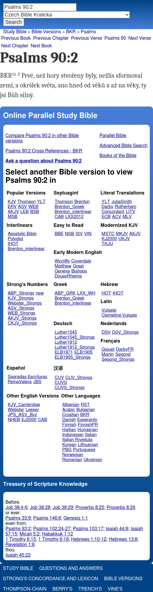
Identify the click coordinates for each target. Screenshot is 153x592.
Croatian (70, 415)
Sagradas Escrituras (27, 377)
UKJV (124, 239)
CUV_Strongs (78, 377)
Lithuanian (88, 445)
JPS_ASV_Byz (22, 415)
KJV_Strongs (21, 298)
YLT (41, 201)
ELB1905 (83, 352)
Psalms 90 (115, 38)
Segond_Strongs (118, 359)
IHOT (13, 244)
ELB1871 (64, 352)
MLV (127, 216)
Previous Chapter (51, 38)
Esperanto (87, 420)
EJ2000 (28, 420)
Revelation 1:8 (20, 544)
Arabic (68, 410)
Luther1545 (66, 332)
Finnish (69, 425)
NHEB (14, 420)
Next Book (41, 46)
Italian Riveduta (77, 440)
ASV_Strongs (21, 308)
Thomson (26, 201)
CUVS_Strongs (70, 387)
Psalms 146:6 (47, 518)
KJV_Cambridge (24, 405)
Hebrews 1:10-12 (89, 539)
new (40, 293)
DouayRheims (68, 276)
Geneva (62, 271)
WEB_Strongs (21, 313)
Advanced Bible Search (123, 145)
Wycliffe (62, 261)
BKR (84, 415)
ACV (116, 216)
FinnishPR (88, 425)
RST (85, 405)
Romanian (72, 460)
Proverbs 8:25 (90, 507)
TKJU (107, 244)
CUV (59, 377)
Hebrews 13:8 (123, 539)
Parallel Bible (112, 135)
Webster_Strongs (25, 303)
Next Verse (139, 38)
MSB (12, 216)
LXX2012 (74, 216)
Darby (107, 206)
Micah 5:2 (29, 534)
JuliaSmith (122, 201)
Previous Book (16, 38)
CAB (59, 216)
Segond (122, 354)
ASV (22, 206)
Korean (69, 445)
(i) (14, 74)
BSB (34, 211)
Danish (69, 420)
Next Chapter (14, 46)
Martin (108, 354)
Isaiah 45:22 (18, 555)
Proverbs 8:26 (121, 507)
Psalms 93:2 (18, 528)
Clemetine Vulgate (119, 315)
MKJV (122, 234)
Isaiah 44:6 (117, 528)
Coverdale (81, 261)
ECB (106, 216)
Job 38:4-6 (17, 507)
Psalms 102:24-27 (52, 528)
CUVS (61, 382)
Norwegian (72, 455)
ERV (12, 206)
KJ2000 (109, 239)
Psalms (88, 31)
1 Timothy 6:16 (53, 539)
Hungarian (87, 430)
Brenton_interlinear (73, 211)
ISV (79, 234)
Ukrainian (93, 460)
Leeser (32, 410)
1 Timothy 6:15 (21, 539)
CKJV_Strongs (22, 323)
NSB (69, 234)
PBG (67, 450)
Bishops (79, 271)
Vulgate (109, 310)
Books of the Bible (118, 155)
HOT (106, 293)
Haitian (69, 430)
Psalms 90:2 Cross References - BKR (44, 151)
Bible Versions (46, 31)
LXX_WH (86, 293)
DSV (106, 332)
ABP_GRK (65, 293)
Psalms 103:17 (88, 528)
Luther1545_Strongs (75, 337)
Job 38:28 (40, 507)
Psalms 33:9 (18, 518)
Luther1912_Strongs (75, 347)
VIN (88, 234)
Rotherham (125, 206)
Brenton (82, 201)
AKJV (13, 211)
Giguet (108, 349)
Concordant (113, 211)
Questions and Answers (71, 568)
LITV (130, 211)
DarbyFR (125, 349)
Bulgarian (85, 410)
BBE (59, 234)
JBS (37, 382)
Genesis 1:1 (76, 518)
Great (78, 266)
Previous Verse (86, 38)
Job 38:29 (63, 507)
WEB (33, 206)
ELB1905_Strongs (73, 357)
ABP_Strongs (21, 293)
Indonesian (73, 435)
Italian (91, 435)
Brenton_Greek (69, 206)
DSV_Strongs (125, 332)
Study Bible (14, 31)
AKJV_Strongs (22, 318)
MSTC (108, 234)
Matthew (63, 266)
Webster (16, 410)
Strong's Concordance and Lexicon (50, 578)
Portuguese (84, 450)
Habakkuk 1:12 (57, 534)
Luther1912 (66, 342)
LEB (24, 211)
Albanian (70, 405)
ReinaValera (19, 382)
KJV (12, 201)
